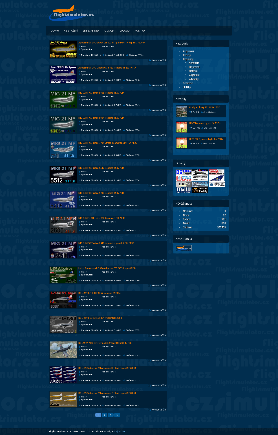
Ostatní (193, 71)
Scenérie (188, 83)
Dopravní (194, 67)
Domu (55, 30)
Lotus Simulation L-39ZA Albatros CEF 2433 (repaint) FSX (107, 268)
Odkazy (109, 30)
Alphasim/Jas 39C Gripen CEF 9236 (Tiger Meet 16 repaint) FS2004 (111, 42)
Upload (125, 30)
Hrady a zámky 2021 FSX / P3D (204, 107)
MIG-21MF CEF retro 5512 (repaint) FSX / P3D (101, 167)
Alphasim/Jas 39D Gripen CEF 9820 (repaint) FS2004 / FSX (107, 67)
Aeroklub (194, 63)
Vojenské (194, 75)
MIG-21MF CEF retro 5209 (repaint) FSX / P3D (101, 193)
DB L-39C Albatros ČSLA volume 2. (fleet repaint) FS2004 (107, 393)
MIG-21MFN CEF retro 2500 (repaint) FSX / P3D (101, 218)
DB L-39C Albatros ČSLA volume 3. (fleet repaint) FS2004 (107, 368)
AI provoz (188, 51)
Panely (187, 55)
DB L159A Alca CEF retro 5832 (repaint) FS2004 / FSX (104, 343)
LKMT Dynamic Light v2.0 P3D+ (205, 123)
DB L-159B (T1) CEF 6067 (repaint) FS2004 (99, 293)
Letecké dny (91, 30)
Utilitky (187, 87)
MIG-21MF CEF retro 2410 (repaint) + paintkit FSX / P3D (106, 243)
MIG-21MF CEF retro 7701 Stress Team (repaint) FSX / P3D (107, 142)
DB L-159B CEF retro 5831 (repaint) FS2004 (100, 317)
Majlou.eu (119, 431)
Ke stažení (71, 30)
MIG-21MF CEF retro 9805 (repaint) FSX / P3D (101, 92)
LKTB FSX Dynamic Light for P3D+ (206, 139)
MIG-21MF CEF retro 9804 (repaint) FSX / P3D (101, 117)
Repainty (188, 59)
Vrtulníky (194, 79)
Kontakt (140, 30)
